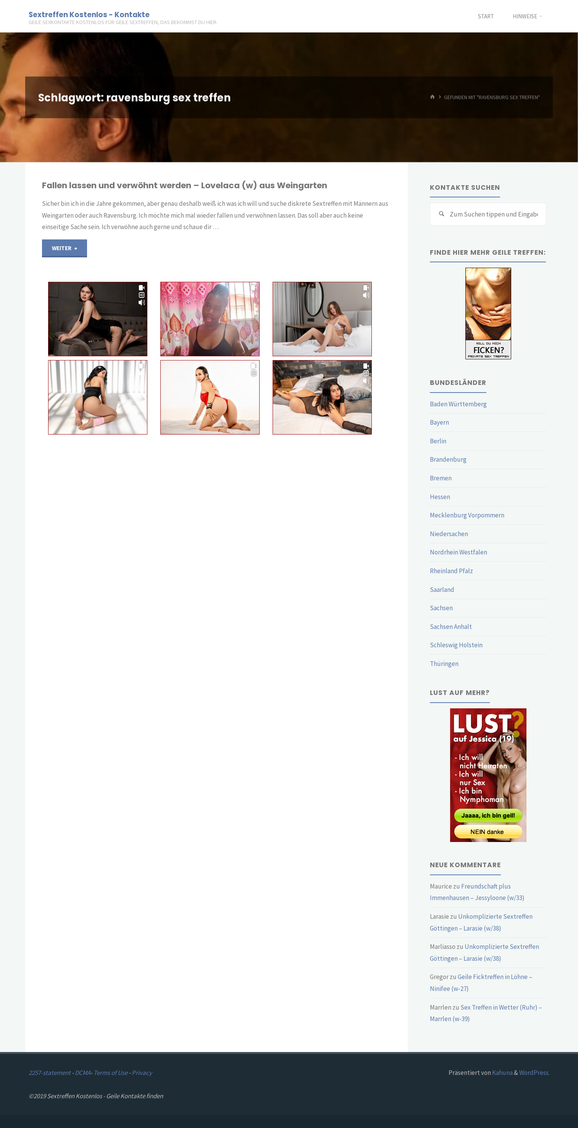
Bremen (441, 478)
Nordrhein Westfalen (458, 552)
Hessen (440, 497)
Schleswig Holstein (456, 645)
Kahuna (502, 1072)
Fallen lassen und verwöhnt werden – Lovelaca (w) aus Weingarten (184, 185)
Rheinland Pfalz (451, 571)
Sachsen (441, 608)
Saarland (442, 589)
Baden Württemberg (458, 404)
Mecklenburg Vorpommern (467, 515)
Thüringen (444, 663)
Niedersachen (449, 534)
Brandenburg (448, 459)
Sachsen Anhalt (451, 626)
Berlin (438, 441)
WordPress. (534, 1072)
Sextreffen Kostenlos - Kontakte (89, 14)
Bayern (439, 422)
